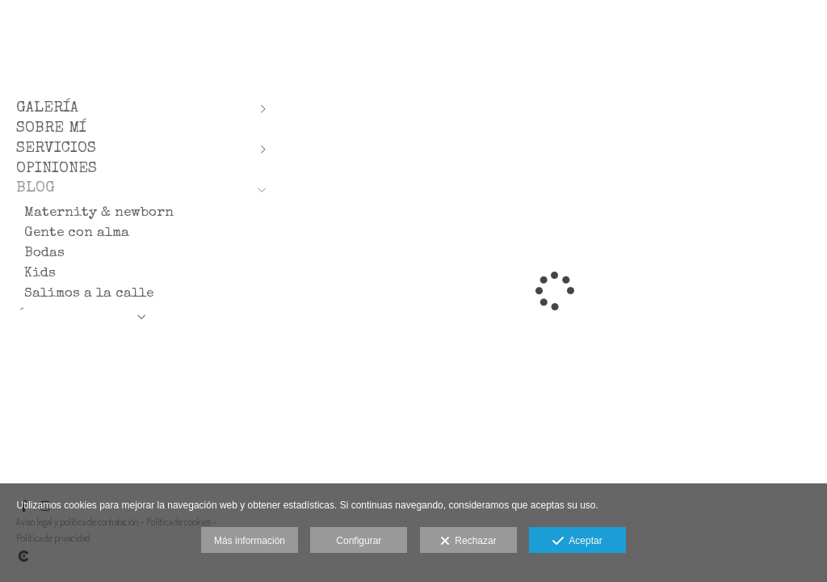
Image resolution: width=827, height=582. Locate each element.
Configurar (358, 540)
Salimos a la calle (88, 294)
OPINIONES (56, 169)
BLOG (35, 188)
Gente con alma (76, 233)
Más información (249, 540)
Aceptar (577, 541)
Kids (40, 273)
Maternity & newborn (99, 213)
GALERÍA (47, 108)
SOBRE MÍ (51, 129)
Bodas (44, 253)
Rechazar (468, 541)
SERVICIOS (56, 149)
